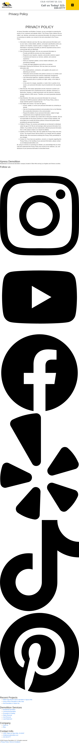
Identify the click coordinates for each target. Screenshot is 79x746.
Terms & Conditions (15, 742)
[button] (72, 5)
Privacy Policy (5, 742)
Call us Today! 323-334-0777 (53, 6)
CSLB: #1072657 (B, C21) (51, 2)
